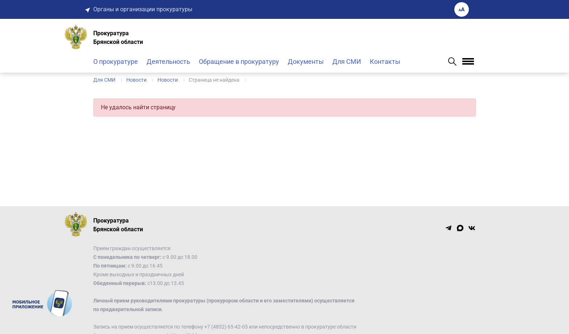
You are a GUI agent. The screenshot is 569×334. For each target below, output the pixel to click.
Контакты (385, 61)
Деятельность (168, 61)
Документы (306, 61)
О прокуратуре (115, 61)
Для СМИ (346, 61)
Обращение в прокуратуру (239, 61)
